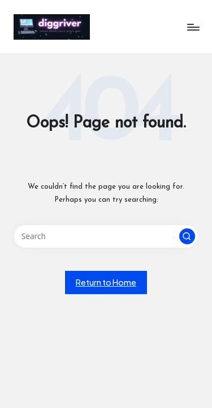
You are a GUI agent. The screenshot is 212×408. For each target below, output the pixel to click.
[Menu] (192, 27)
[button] (187, 236)
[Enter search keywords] (106, 236)
